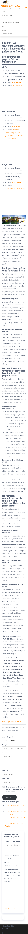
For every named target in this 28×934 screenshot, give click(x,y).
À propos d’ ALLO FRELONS (7, 19)
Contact (3, 30)
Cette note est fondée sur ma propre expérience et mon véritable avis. (15, 789)
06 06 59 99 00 (16, 82)
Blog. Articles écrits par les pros (10, 22)
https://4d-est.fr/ (17, 85)
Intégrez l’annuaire (6, 34)
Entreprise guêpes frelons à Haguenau (12, 721)
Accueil (3, 11)
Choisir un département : (13, 841)
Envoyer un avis (9, 797)
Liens (2, 26)
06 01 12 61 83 (16, 182)
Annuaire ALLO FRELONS (10, 5)
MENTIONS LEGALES (9, 909)
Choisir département (6, 15)
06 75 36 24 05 (16, 127)
